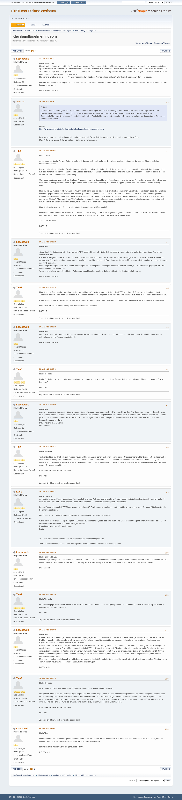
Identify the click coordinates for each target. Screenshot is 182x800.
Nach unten (17, 51)
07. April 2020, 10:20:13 (47, 242)
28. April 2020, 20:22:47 (47, 728)
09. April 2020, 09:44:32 (47, 491)
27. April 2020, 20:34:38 (47, 630)
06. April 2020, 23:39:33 (47, 101)
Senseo (20, 101)
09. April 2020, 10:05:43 (47, 552)
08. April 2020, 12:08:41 (47, 369)
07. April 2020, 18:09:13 (47, 327)
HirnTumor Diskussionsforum (33, 11)
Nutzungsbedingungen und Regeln (150, 797)
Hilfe (134, 797)
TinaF (19, 151)
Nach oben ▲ (168, 797)
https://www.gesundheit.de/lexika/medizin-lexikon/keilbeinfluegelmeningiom (71, 129)
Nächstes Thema (162, 43)
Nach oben (17, 769)
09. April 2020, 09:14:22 (47, 447)
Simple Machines (29, 797)
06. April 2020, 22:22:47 (47, 59)
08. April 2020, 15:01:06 (47, 404)
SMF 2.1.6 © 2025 (15, 797)
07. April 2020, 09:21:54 (47, 151)
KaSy (19, 491)
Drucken (166, 51)
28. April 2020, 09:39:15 (47, 678)
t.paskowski (22, 58)
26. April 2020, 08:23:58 (47, 594)
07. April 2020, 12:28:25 (47, 287)
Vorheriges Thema (144, 43)
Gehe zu (132, 780)
